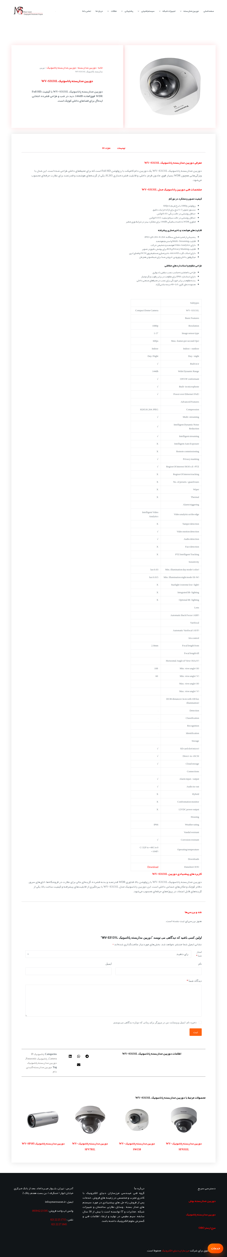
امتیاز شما (199, 954)
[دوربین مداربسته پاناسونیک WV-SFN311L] (183, 1120)
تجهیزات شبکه (166, 11)
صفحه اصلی (208, 11)
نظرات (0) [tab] (106, 148)
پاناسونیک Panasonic (36, 1058)
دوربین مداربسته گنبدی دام (41, 1069)
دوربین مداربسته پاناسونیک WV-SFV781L (90, 1146)
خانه (100, 67)
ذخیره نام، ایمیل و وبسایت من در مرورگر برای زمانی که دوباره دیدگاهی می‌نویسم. (154, 1022)
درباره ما (99, 11)
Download (152, 867)
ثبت (195, 1032)
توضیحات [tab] (121, 148)
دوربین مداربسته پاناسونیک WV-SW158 (137, 1146)
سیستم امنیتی (145, 11)
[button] (87, 1056)
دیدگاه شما (194, 981)
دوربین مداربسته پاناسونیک (61, 67)
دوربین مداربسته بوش (202, 1201)
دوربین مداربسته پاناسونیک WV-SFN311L (184, 1146)
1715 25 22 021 (58, 1219)
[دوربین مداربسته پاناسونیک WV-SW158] (136, 1120)
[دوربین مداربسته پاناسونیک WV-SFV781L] (90, 1120)
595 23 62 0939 (40, 1210)
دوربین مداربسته (188, 11)
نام (200, 963)
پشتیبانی (126, 11)
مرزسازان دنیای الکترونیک (175, 1250)
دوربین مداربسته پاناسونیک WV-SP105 (43, 1143)
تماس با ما (86, 11)
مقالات (111, 11)
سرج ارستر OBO (207, 1227)
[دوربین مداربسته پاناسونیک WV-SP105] (43, 1120)
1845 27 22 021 (59, 1224)
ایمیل (108, 963)
